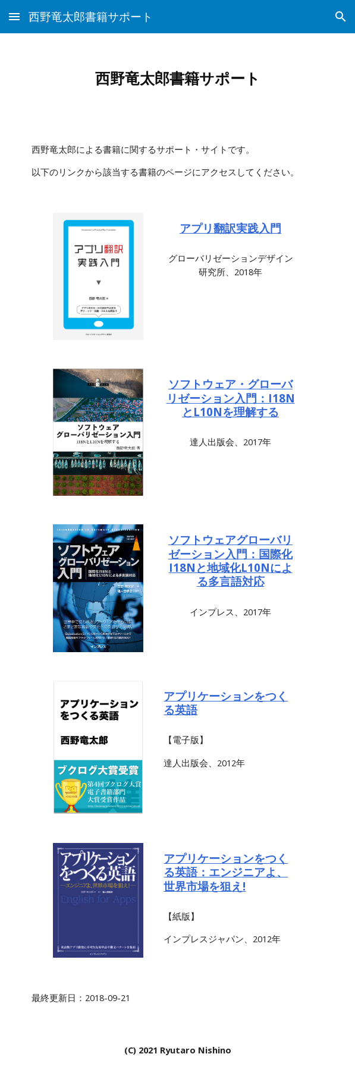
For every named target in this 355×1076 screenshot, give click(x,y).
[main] (177, 78)
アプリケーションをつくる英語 (226, 702)
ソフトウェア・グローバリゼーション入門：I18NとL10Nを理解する (230, 397)
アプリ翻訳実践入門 (230, 228)
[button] (14, 16)
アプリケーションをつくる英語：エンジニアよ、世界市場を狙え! (226, 872)
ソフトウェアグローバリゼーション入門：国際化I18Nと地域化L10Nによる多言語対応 (230, 560)
